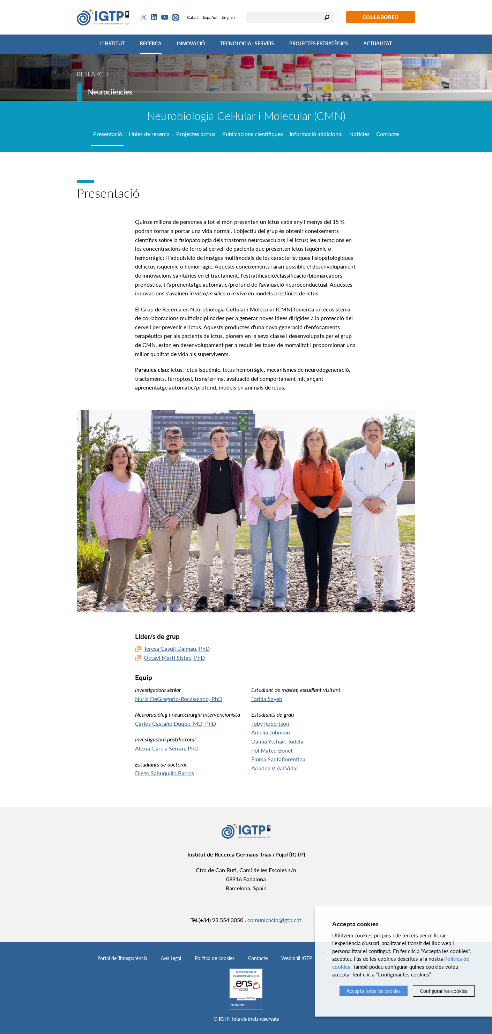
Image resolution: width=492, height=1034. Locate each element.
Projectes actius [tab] (195, 133)
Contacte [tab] (387, 133)
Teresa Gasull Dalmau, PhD (177, 648)
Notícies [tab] (359, 133)
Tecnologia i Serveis (247, 43)
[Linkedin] (154, 17)
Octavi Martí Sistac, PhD (174, 657)
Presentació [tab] (107, 133)
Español (210, 17)
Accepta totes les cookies (373, 991)
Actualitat (377, 43)
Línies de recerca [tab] (149, 133)
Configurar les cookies (443, 991)
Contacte (258, 958)
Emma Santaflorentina (278, 759)
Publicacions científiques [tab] (252, 133)
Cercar (327, 17)
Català (193, 17)
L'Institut (112, 43)
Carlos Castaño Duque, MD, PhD (175, 723)
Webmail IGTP (296, 958)
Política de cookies (214, 958)
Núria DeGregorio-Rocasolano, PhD (178, 698)
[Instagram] (175, 17)
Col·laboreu (380, 17)
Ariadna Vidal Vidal (274, 768)
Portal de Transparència (122, 958)
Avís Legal (171, 958)
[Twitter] (144, 17)
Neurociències (110, 92)
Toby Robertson (270, 723)
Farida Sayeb (266, 698)
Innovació (191, 43)
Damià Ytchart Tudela (277, 741)
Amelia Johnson (270, 732)
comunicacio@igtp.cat (274, 919)
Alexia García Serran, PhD (167, 748)
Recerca (151, 43)
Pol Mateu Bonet (272, 750)
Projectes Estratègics (318, 43)
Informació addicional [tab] (316, 133)
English (228, 17)
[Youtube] (164, 17)
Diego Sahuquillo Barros (164, 773)
